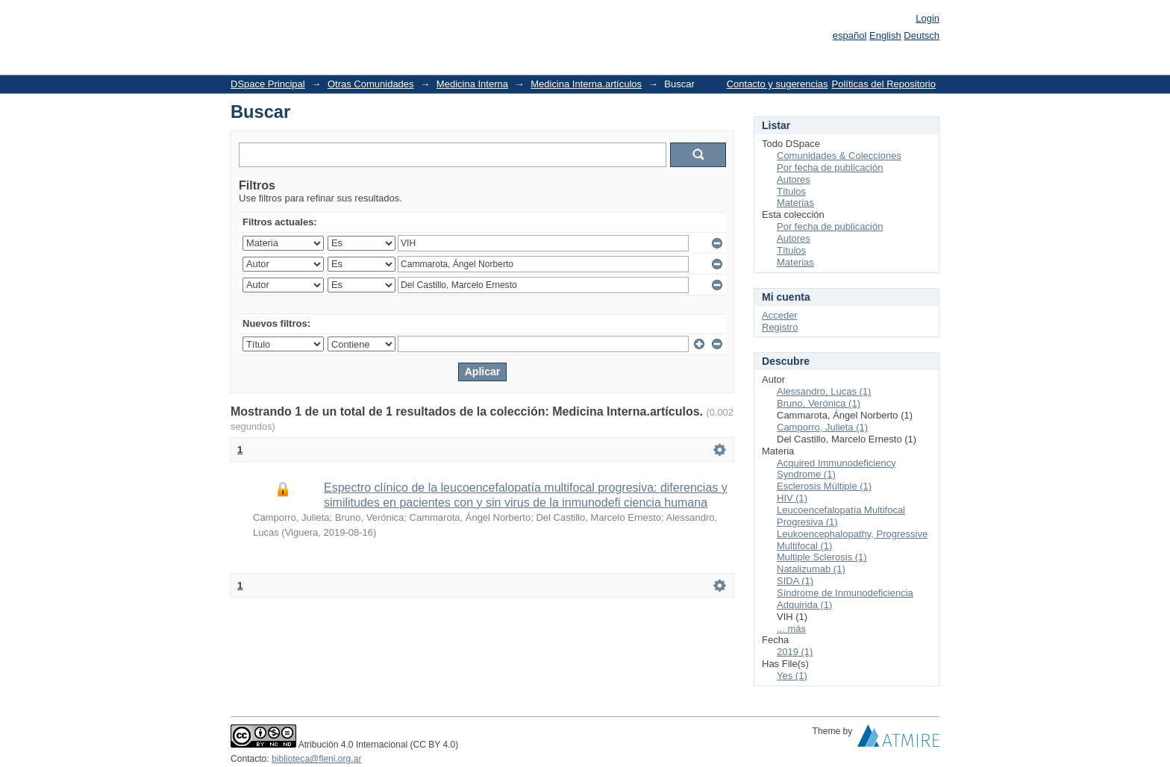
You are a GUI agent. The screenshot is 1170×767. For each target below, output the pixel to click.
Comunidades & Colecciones (839, 155)
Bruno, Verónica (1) (818, 403)
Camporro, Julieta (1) (822, 427)
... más (791, 628)
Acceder (780, 315)
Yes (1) (792, 675)
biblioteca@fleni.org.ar (316, 759)
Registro (780, 327)
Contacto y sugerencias (777, 84)
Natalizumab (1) (811, 569)
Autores (793, 179)
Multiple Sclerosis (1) (822, 557)
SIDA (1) (795, 580)
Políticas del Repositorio (884, 84)
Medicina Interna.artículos (586, 84)
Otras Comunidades (371, 84)
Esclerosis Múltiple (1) (824, 486)
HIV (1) (792, 498)
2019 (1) (795, 651)
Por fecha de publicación (830, 167)
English (885, 35)
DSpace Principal (268, 84)
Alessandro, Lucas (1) (824, 391)
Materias (795, 202)
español (850, 35)
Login (927, 18)
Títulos (791, 191)
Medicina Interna (472, 84)
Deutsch (921, 35)
